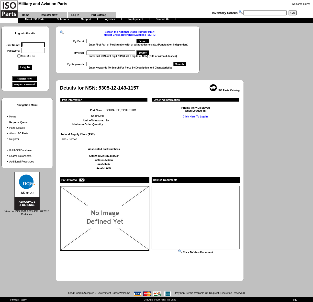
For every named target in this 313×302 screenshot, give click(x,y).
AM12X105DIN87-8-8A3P (104, 155)
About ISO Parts (17, 133)
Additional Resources (20, 161)
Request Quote (17, 122)
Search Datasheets (19, 155)
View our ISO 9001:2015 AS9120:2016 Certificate (27, 211)
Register (12, 139)
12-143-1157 (104, 167)
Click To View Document (195, 252)
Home (11, 116)
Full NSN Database (19, 150)
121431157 (103, 163)
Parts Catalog (15, 127)
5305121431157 (103, 159)
